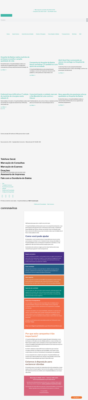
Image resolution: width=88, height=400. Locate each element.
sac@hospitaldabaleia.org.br (8, 180)
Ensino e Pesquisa (40, 34)
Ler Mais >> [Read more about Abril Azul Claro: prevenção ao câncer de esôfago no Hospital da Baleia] (61, 73)
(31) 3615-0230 (5, 164)
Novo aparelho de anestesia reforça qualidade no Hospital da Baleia (72, 95)
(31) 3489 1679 (21, 180)
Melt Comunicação (33, 200)
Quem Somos (15, 34)
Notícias (74, 34)
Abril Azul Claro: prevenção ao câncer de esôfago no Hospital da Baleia (71, 62)
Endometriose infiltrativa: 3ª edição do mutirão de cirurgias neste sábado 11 (15, 96)
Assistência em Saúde (27, 34)
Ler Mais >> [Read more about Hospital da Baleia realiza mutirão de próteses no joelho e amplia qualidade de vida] (4, 70)
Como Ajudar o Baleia (53, 34)
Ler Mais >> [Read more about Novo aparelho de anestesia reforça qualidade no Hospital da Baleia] (61, 105)
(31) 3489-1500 (5, 161)
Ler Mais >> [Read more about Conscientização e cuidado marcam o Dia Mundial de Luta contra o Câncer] (32, 105)
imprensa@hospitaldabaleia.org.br (10, 176)
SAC (80, 34)
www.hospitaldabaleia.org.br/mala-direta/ (44, 379)
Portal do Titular (29, 322)
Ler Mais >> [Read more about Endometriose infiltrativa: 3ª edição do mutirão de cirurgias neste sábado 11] (4, 107)
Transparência (65, 34)
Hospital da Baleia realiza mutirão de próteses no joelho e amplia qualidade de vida (15, 59)
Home (8, 34)
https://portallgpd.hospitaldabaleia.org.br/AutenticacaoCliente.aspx (43, 326)
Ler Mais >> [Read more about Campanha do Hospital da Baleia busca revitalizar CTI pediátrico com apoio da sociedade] (32, 75)
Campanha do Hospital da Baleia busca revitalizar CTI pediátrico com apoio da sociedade (44, 64)
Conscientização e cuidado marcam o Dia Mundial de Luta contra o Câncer (43, 96)
